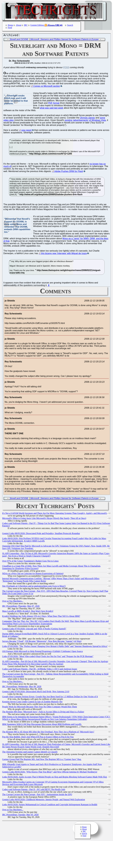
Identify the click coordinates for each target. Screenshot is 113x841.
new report (26, 131)
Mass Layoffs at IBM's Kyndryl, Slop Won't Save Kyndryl (27, 612)
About (18, 25)
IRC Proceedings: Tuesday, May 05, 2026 (20, 815)
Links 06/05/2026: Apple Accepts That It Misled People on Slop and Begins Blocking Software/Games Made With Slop (54, 777)
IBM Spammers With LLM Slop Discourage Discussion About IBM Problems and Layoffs (41, 725)
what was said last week (51, 108)
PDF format (53, 104)
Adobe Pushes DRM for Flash (68, 172)
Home (10, 25)
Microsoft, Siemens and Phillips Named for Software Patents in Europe (64, 40)
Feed (10, 27)
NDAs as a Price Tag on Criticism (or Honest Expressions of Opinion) (33, 574)
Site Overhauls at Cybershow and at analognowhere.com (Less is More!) (34, 587)
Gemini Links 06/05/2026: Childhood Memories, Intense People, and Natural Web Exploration (43, 800)
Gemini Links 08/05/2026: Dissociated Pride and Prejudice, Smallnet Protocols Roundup (41, 534)
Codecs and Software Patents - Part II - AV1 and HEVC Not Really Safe (33, 790)
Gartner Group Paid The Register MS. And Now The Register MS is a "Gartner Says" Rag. (42, 760)
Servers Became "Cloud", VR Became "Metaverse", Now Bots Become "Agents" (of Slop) (41, 642)
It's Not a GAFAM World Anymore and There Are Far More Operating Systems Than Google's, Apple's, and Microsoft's (54, 514)
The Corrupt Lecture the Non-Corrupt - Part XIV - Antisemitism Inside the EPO (37, 795)
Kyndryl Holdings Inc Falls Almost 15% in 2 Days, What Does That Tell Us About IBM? (41, 617)
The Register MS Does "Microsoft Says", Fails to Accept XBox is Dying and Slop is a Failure (43, 712)
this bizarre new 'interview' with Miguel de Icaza (64, 254)
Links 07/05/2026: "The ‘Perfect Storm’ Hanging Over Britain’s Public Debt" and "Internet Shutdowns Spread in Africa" (55, 647)
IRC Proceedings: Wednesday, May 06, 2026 (21, 687)
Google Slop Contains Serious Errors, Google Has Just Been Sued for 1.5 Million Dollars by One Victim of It (50, 697)
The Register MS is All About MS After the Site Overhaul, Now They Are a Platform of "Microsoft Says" (48, 732)
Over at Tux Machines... (12, 602)
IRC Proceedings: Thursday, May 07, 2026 (21, 607)
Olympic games (87, 118)
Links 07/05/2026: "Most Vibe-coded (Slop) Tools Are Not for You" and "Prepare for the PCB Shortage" (48, 657)
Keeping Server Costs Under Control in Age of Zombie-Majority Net (32, 702)
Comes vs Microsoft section (46, 87)
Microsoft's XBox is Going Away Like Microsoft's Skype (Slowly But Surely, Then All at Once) (44, 519)
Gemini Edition (37, 25)
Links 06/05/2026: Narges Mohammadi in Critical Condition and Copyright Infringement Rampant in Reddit (49, 805)
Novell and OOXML (19, 40)
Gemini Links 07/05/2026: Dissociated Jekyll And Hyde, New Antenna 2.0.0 (35, 692)
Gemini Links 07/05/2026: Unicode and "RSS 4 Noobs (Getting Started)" (34, 629)
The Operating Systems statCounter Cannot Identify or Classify (30, 752)
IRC (26, 25)
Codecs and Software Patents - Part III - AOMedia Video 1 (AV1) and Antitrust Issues (39, 669)
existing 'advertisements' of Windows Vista (85, 121)
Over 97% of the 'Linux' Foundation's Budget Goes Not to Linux (30, 561)
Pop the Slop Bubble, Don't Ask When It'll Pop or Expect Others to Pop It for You (38, 737)
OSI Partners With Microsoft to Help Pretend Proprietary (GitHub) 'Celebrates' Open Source (42, 652)
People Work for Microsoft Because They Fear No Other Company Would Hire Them (39, 707)
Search (70, 25)
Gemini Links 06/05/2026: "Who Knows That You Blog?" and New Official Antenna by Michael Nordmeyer (49, 772)
